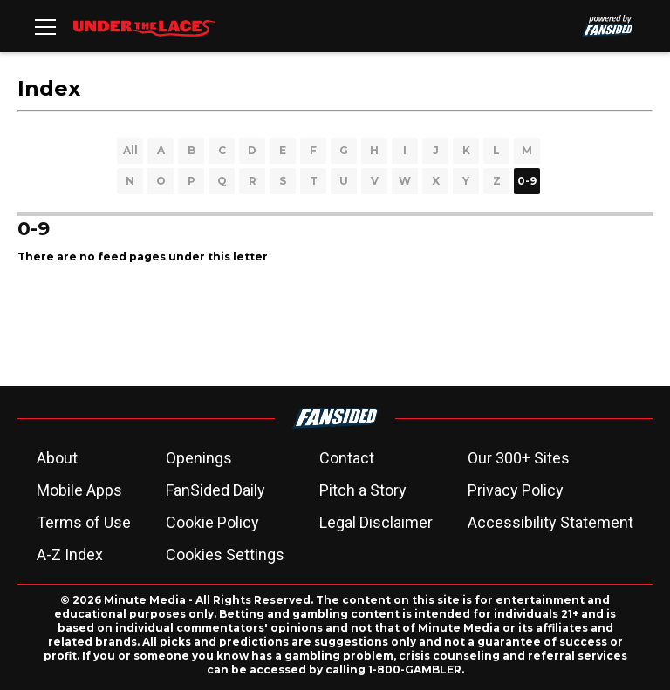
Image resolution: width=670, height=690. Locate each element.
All (130, 150)
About (57, 458)
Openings (199, 458)
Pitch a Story (363, 490)
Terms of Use (84, 522)
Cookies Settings (225, 554)
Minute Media (145, 599)
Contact (346, 458)
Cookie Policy (212, 522)
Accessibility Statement (550, 522)
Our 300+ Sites (519, 458)
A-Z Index (70, 554)
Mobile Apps (79, 490)
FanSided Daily (215, 490)
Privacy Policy (516, 490)
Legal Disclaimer (376, 522)
